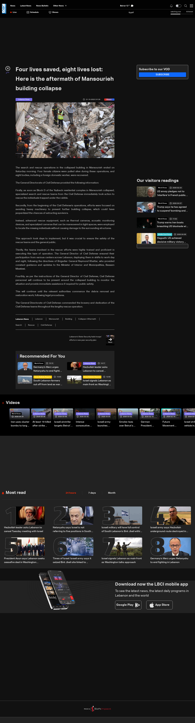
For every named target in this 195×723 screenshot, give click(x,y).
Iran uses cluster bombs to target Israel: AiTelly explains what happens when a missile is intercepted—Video (20, 424)
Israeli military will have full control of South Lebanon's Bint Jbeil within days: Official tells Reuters (121, 530)
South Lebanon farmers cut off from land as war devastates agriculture (46, 383)
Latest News (25, 6)
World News (38, 363)
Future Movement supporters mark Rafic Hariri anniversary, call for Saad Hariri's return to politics (171, 424)
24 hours (71, 493)
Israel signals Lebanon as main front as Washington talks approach (97, 383)
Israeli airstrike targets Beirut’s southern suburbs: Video (63, 424)
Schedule (33, 12)
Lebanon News (89, 363)
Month (112, 493)
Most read (16, 493)
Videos (13, 403)
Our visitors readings (158, 181)
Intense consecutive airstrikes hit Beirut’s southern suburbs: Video (84, 424)
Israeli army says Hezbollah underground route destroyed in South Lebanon (168, 530)
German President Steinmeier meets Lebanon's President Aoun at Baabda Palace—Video (149, 424)
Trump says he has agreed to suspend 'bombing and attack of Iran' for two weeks (172, 209)
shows (53, 12)
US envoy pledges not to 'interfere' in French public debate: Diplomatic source (172, 193)
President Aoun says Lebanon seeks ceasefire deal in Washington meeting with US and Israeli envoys (24, 561)
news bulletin (42, 6)
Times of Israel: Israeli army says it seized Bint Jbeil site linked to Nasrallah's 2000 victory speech (72, 561)
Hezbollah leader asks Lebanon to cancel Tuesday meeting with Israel (95, 369)
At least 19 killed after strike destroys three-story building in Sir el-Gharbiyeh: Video (41, 424)
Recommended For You (43, 356)
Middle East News (164, 234)
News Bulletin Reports (42, 377)
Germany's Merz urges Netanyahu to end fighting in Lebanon (48, 369)
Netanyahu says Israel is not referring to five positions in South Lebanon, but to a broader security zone (72, 530)
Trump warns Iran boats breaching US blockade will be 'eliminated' (172, 225)
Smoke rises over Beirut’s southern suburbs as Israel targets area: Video (126, 424)
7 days (92, 493)
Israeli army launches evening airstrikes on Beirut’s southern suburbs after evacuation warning (105, 424)
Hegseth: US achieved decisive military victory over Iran (170, 240)
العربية (131, 12)
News (12, 6)
